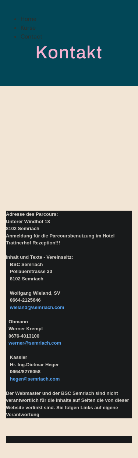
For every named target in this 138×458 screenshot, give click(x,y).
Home (28, 19)
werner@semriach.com (34, 343)
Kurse (28, 28)
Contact (31, 36)
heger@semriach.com (35, 379)
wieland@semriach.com (37, 307)
